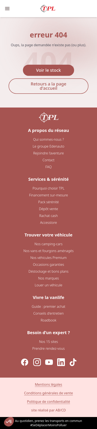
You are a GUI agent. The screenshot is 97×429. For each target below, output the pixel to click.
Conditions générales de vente (48, 393)
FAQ (48, 166)
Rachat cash (48, 215)
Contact (48, 160)
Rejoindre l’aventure (48, 153)
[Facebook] (24, 362)
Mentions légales (48, 384)
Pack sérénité (48, 202)
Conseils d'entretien (48, 313)
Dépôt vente (48, 208)
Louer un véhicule (48, 285)
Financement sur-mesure (48, 195)
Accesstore (48, 222)
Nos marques (48, 278)
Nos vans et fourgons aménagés (48, 250)
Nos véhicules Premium (48, 257)
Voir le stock (48, 70)
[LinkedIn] (61, 362)
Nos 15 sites (48, 341)
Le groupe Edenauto (48, 146)
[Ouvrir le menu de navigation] (7, 8)
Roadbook (49, 320)
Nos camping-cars (48, 244)
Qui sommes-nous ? (48, 139)
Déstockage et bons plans (48, 271)
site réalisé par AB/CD (48, 410)
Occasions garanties (48, 264)
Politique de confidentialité (48, 401)
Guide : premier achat (48, 306)
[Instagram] (37, 362)
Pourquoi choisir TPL (48, 188)
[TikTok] (73, 362)
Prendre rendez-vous (48, 348)
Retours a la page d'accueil (48, 86)
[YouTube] (49, 362)
